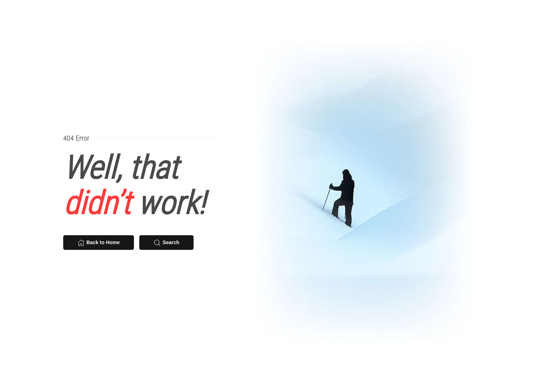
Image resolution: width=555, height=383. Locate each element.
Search (166, 242)
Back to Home (99, 242)
